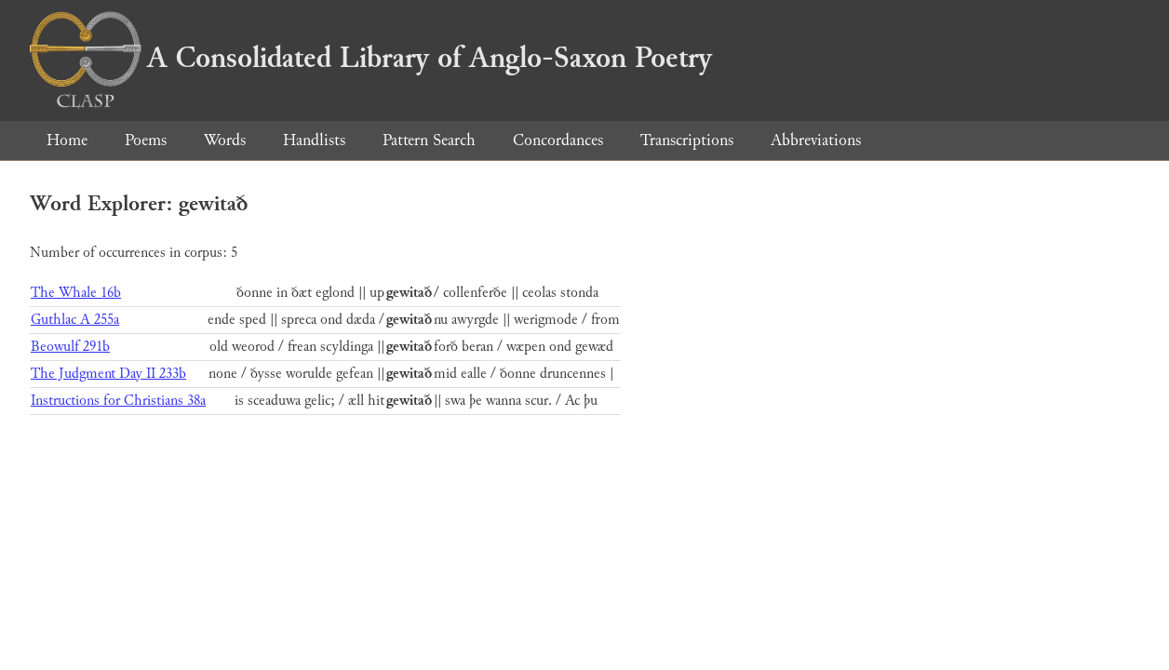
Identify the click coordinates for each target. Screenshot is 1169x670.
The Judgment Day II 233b (108, 373)
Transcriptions (686, 140)
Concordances (558, 140)
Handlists (314, 140)
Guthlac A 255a (75, 319)
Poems (146, 140)
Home (67, 140)
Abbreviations (816, 140)
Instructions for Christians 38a (118, 400)
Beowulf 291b (70, 346)
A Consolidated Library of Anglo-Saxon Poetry (371, 57)
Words (225, 140)
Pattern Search (429, 140)
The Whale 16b (76, 292)
